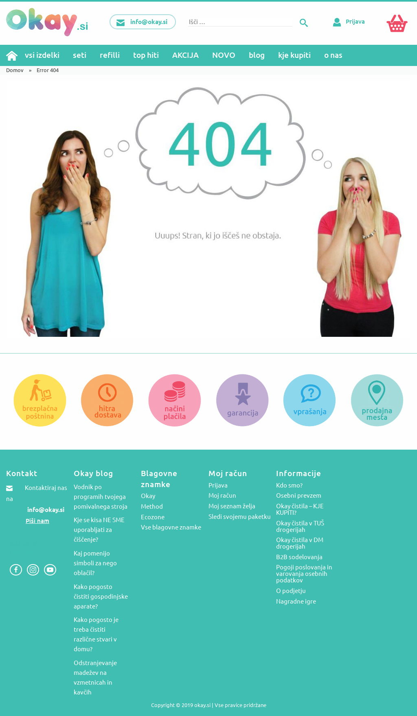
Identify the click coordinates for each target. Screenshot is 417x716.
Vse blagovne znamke (171, 527)
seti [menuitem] (79, 55)
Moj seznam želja (231, 506)
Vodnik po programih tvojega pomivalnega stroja (100, 496)
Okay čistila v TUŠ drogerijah (300, 526)
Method (152, 506)
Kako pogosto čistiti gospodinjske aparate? (101, 596)
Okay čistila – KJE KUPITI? (300, 509)
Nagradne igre (296, 601)
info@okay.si (45, 509)
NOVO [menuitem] (223, 55)
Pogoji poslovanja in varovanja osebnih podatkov (304, 574)
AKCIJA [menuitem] (185, 55)
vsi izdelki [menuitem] (42, 55)
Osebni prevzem (298, 495)
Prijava (347, 21)
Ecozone (153, 517)
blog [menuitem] (257, 55)
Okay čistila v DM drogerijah (299, 543)
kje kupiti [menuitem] (294, 55)
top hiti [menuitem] (146, 55)
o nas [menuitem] (333, 55)
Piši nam (37, 520)
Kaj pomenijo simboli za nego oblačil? (95, 563)
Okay (148, 496)
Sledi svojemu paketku (239, 517)
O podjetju (291, 591)
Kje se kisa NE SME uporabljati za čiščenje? (99, 529)
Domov (15, 70)
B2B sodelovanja (299, 557)
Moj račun (222, 495)
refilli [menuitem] (110, 55)
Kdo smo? (289, 485)
